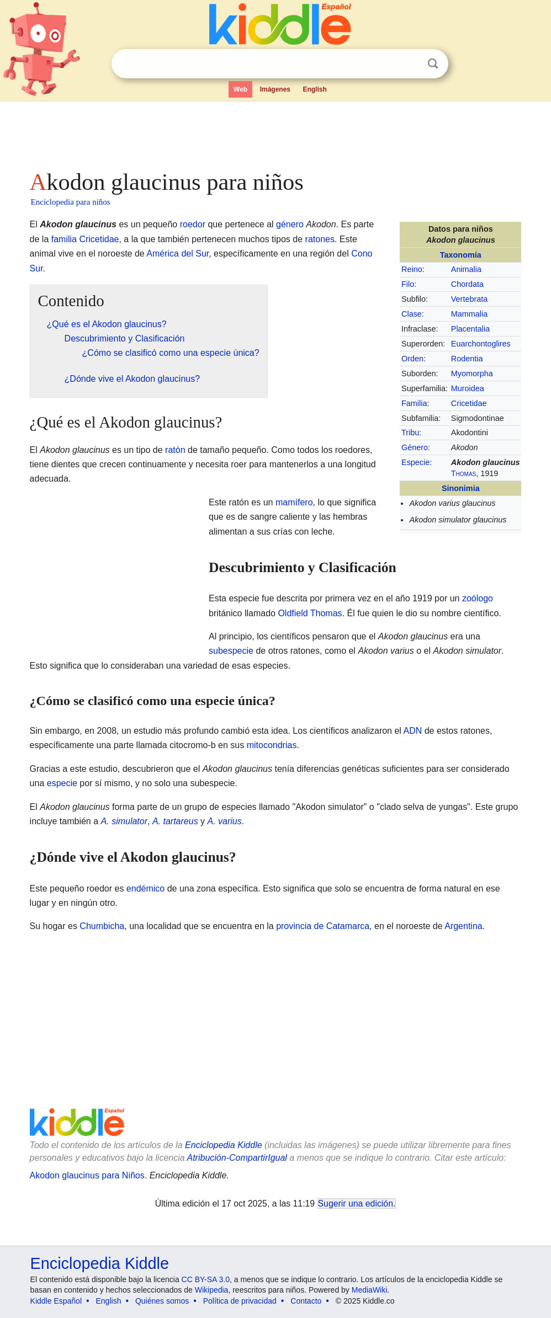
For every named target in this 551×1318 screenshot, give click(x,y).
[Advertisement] (275, 132)
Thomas (463, 473)
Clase (411, 314)
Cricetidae (469, 403)
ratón (175, 450)
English (314, 89)
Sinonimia (461, 488)
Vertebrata (469, 299)
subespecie (231, 650)
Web (240, 89)
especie (62, 783)
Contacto (305, 1300)
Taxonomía (460, 254)
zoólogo (477, 598)
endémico (145, 888)
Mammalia (469, 314)
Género (414, 447)
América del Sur (177, 253)
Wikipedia (212, 1289)
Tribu (410, 432)
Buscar (433, 63)
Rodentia (467, 358)
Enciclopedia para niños (70, 202)
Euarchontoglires (481, 343)
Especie (415, 462)
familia (64, 239)
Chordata (467, 284)
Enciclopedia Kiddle (223, 1145)
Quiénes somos (162, 1300)
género (290, 224)
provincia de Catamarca (322, 926)
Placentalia (470, 328)
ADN (412, 730)
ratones (320, 239)
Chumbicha (102, 926)
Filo (407, 284)
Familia (414, 403)
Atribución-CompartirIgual (237, 1157)
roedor (192, 224)
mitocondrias (272, 745)
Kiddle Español (56, 1300)
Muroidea (467, 388)
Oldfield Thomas (310, 613)
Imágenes (275, 89)
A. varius (225, 821)
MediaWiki (370, 1289)
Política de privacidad (240, 1300)
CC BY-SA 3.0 (206, 1279)
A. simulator (124, 821)
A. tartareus (175, 821)
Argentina (463, 926)
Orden (412, 358)
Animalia (466, 269)
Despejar (410, 64)
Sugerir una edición (355, 1203)
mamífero (294, 502)
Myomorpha (472, 373)
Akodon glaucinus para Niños (87, 1175)
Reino (411, 269)
